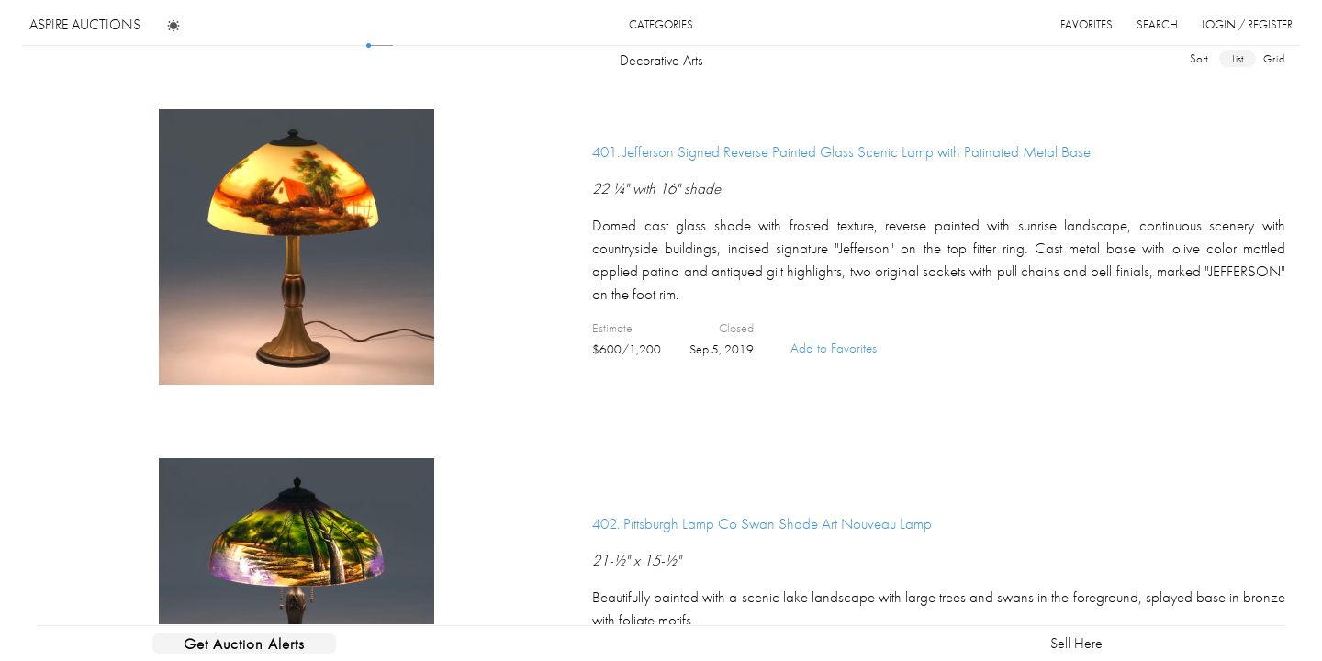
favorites (1086, 24)
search (1157, 24)
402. (762, 523)
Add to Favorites (833, 348)
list (1237, 58)
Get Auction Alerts (244, 643)
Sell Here (1076, 643)
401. (841, 151)
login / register (1247, 24)
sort (1199, 58)
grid (1274, 58)
